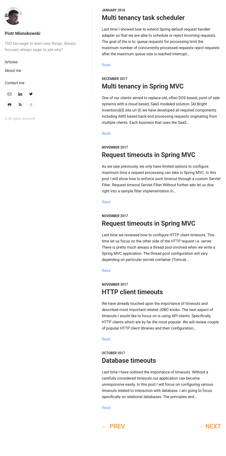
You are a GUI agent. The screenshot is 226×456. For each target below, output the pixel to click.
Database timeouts (129, 360)
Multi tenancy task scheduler (143, 18)
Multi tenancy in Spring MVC (143, 86)
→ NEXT (209, 426)
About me (13, 70)
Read (106, 65)
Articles (11, 62)
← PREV (113, 426)
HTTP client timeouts (132, 292)
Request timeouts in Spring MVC (148, 155)
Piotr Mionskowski (22, 33)
